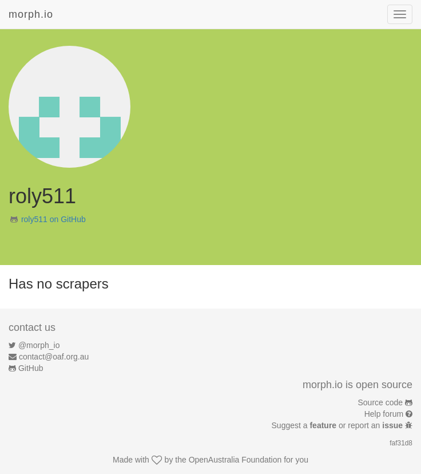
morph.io (31, 14)
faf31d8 (401, 443)
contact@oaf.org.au (54, 356)
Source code (380, 402)
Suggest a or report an (338, 425)
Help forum (383, 413)
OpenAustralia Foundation (235, 459)
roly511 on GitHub (53, 219)
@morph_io (39, 345)
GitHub (30, 368)
